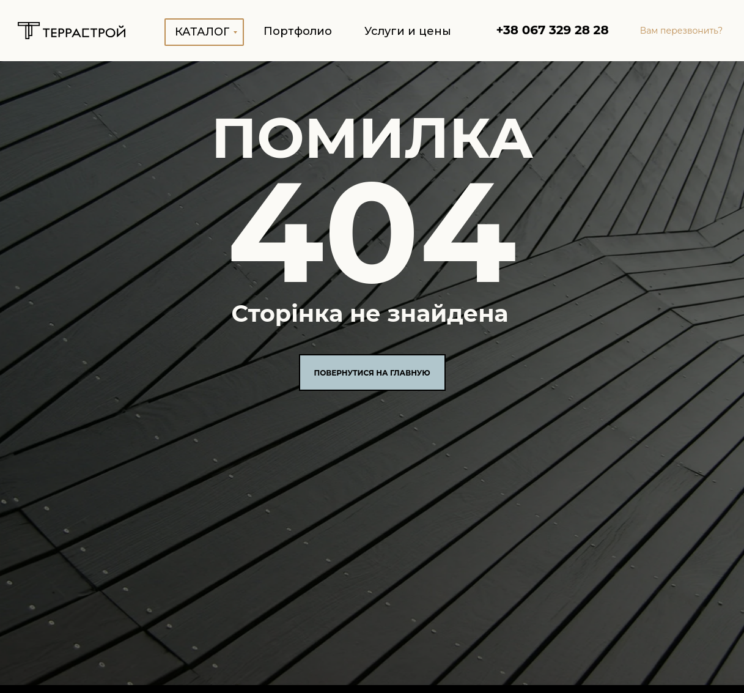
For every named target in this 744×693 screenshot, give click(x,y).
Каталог (202, 32)
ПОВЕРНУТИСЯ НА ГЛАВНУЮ (372, 372)
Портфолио (297, 31)
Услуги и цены (407, 31)
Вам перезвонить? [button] (681, 30)
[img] (71, 30)
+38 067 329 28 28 (552, 30)
